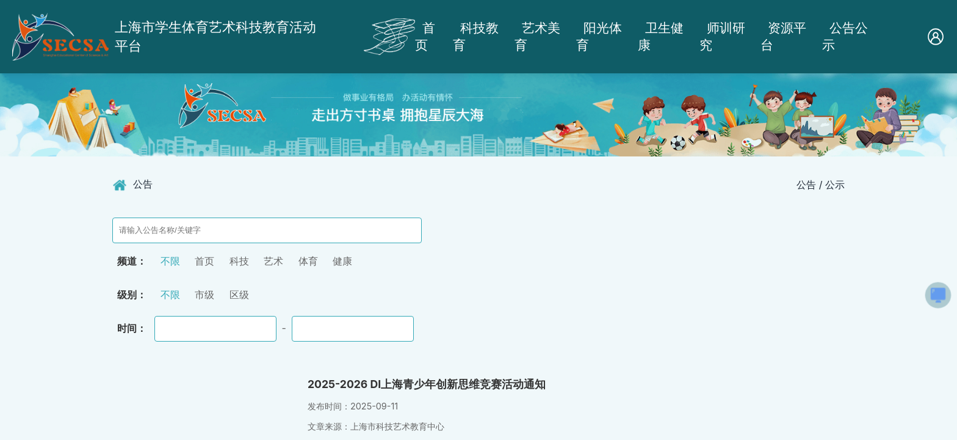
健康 (342, 261)
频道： (131, 261)
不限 (170, 261)
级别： (131, 294)
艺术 (273, 261)
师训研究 (722, 36)
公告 (143, 184)
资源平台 (783, 36)
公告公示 (845, 36)
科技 (239, 261)
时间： (131, 328)
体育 (308, 261)
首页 (425, 36)
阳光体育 (599, 36)
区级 (239, 294)
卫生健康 (661, 36)
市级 (204, 294)
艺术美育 (537, 36)
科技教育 (476, 36)
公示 (835, 184)
